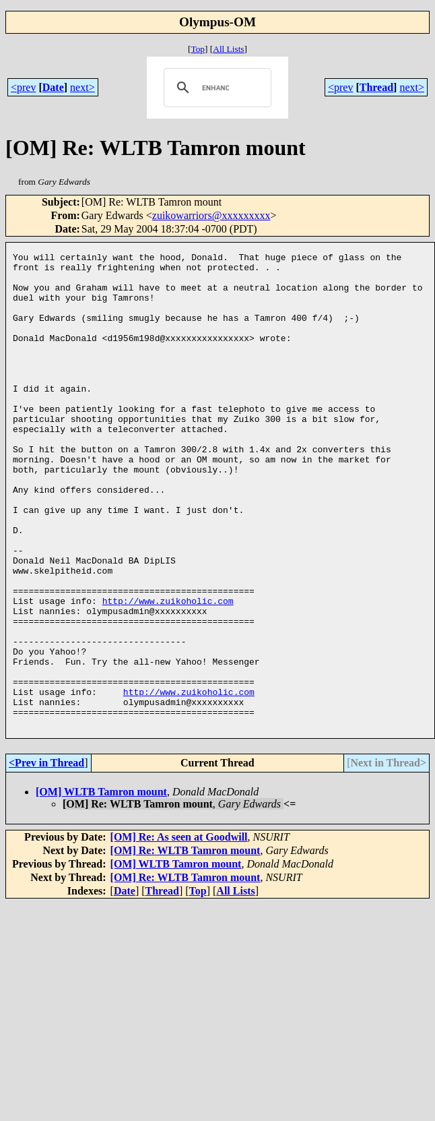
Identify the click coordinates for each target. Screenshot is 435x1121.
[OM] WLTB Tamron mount (101, 886)
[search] (215, 88)
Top (198, 49)
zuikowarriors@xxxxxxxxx (211, 215)
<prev (23, 87)
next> (82, 87)
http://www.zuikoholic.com (168, 671)
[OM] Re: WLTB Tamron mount (185, 945)
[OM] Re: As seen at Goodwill (179, 932)
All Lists (228, 49)
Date (53, 87)
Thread (376, 87)
